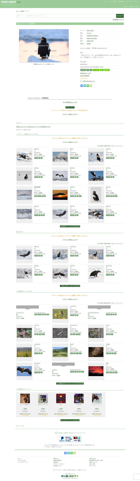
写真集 (21, 413)
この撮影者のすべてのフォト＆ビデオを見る (70, 383)
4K (42, 314)
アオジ (108, 325)
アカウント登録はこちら (131, 6)
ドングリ (36, 325)
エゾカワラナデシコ (93, 312)
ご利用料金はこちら (71, 102)
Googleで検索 (84, 75)
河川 (83, 371)
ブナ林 (108, 344)
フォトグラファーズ (23, 462)
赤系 (36, 314)
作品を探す (121, 1)
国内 (55, 413)
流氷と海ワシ (90, 30)
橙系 (80, 196)
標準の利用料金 (57, 460)
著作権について (38, 64)
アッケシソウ (20, 312)
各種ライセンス (93, 462)
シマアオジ (73, 306)
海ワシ (72, 148)
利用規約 (55, 462)
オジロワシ (73, 246)
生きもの (29, 413)
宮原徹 (88, 43)
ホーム (105, 1)
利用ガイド (56, 458)
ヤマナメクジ (73, 325)
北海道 (88, 41)
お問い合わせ (92, 458)
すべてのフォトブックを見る (70, 420)
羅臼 (92, 41)
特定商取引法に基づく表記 (96, 460)
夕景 (107, 363)
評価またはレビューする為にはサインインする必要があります (33, 126)
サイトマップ (128, 1)
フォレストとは (113, 1)
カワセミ (54, 369)
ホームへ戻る (20, 426)
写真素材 (22, 11)
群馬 (43, 334)
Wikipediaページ (85, 73)
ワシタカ (96, 70)
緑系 (77, 353)
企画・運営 (92, 464)
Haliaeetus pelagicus (92, 35)
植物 (48, 314)
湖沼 (116, 196)
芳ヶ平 (72, 344)
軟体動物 (78, 334)
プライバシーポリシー (59, 464)
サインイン (136, 1)
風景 (36, 196)
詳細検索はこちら (118, 19)
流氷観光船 (37, 187)
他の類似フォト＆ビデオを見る (70, 226)
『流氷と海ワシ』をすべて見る (70, 286)
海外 (25, 413)
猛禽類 (107, 70)
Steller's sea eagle (92, 38)
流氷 (102, 70)
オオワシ (89, 33)
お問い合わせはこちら (89, 81)
